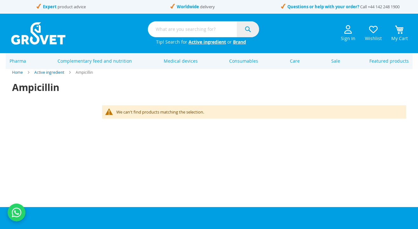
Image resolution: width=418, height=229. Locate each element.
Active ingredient (207, 42)
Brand (239, 42)
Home (17, 79)
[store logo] (38, 33)
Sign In (348, 33)
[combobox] (203, 29)
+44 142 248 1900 (384, 7)
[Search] (248, 29)
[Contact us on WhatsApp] (16, 212)
